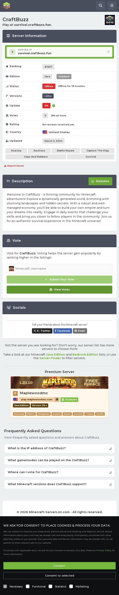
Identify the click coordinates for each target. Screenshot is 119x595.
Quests (57, 414)
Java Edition (55, 354)
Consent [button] (59, 565)
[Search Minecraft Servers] (100, 5)
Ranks (67, 414)
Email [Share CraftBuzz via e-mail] (81, 330)
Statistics (60, 586)
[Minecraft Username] (59, 268)
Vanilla (100, 414)
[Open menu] (111, 5)
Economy (19, 414)
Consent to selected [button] (59, 575)
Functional (39, 586)
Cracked (64, 76)
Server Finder (50, 358)
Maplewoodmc (34, 393)
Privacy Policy (103, 550)
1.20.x (48, 96)
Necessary (16, 586)
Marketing (82, 586)
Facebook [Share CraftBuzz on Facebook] (63, 330)
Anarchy (16, 150)
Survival (91, 156)
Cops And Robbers (36, 156)
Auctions (39, 150)
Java (47, 76)
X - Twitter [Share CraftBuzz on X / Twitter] (43, 330)
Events (30, 414)
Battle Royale (65, 150)
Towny (89, 414)
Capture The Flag (97, 150)
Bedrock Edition (85, 354)
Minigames (43, 414)
